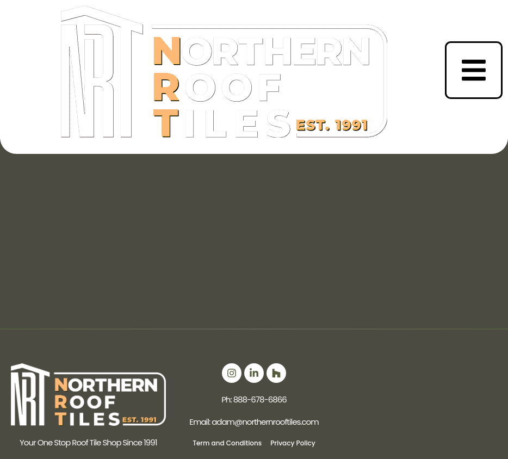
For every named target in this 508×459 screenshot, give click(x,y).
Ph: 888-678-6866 (254, 399)
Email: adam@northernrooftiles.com (253, 421)
